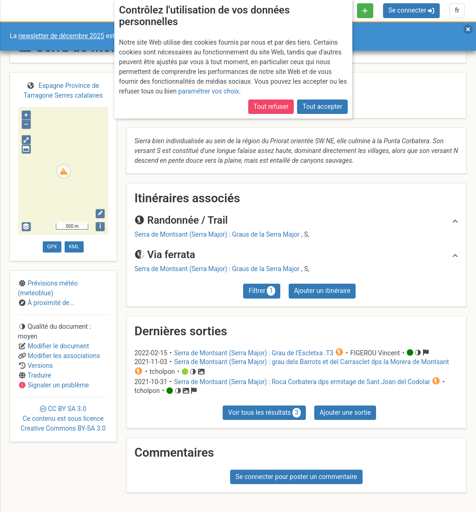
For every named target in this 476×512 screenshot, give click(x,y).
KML (74, 247)
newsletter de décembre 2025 (62, 36)
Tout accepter (323, 106)
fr (457, 10)
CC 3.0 (63, 418)
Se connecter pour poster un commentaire (296, 476)
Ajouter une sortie (344, 412)
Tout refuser (270, 106)
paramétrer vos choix (208, 91)
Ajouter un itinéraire (322, 290)
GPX (52, 247)
